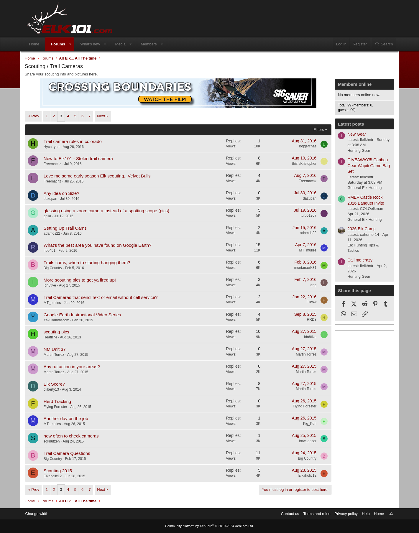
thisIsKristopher (300, 164)
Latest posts (347, 124)
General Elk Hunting (361, 188)
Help (361, 513)
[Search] (380, 44)
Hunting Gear (355, 150)
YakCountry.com (60, 320)
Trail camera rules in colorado (76, 141)
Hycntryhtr (55, 147)
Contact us (285, 513)
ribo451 (53, 251)
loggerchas (304, 146)
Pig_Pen (306, 424)
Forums (62, 44)
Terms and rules (311, 513)
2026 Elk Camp (358, 229)
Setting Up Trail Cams (69, 228)
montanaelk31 (301, 268)
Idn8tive (53, 286)
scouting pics (60, 332)
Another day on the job (69, 418)
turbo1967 (305, 216)
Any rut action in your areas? (75, 366)
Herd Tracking (61, 401)
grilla (51, 216)
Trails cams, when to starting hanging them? (90, 262)
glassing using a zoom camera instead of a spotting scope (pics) (110, 210)
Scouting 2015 (61, 470)
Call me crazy (356, 260)
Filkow (308, 302)
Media (124, 44)
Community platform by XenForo (210, 526)
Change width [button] (41, 513)
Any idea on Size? (65, 193)
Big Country (56, 268)
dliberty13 (55, 390)
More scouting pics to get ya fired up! (83, 280)
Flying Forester (59, 407)
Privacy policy (341, 513)
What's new (93, 44)
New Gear (353, 134)
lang (309, 285)
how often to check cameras (75, 436)
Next (105, 116)
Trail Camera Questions (70, 453)
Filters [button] (315, 129)
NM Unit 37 (58, 349)
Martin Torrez (57, 355)
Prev (39, 116)
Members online (351, 84)
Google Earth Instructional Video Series (86, 314)
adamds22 (55, 233)
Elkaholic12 (56, 476)
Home (38, 44)
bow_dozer (304, 441)
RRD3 (308, 320)
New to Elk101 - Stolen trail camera (82, 158)
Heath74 (54, 337)
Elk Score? (58, 384)
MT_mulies (304, 251)
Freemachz (56, 164)
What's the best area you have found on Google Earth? (101, 245)
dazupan (54, 199)
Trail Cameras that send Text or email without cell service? (104, 297)
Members (152, 44)
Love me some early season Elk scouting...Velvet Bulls (101, 176)
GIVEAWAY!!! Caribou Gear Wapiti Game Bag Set (365, 166)
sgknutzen (55, 442)
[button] (73, 44)
